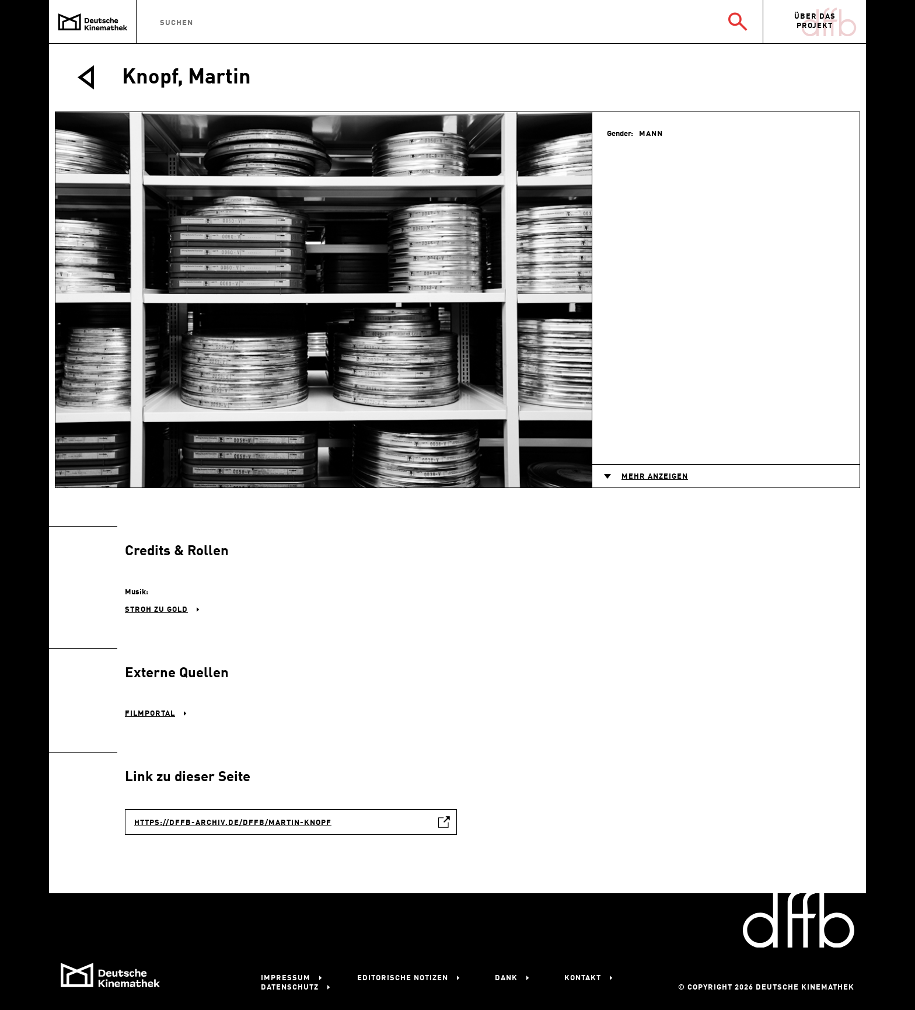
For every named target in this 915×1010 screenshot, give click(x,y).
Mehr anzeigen (654, 476)
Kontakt (582, 978)
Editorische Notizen (402, 978)
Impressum (285, 978)
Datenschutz (290, 987)
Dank (506, 978)
